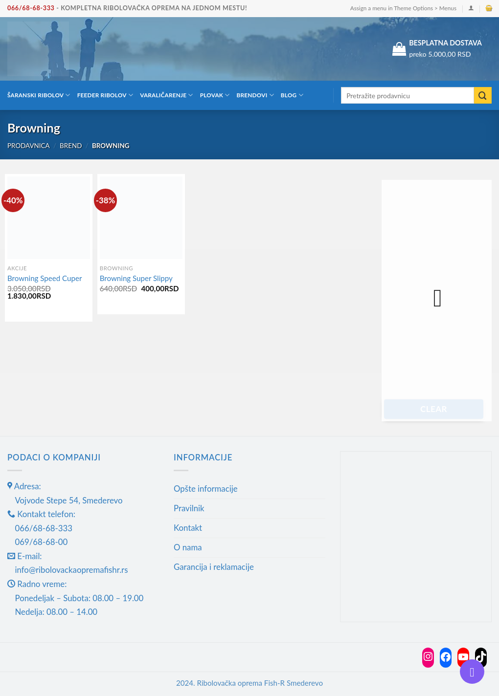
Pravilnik (189, 508)
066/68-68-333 (31, 8)
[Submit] (483, 95)
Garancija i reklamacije (214, 567)
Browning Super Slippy (136, 278)
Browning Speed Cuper (44, 278)
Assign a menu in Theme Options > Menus (403, 8)
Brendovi (255, 95)
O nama (188, 547)
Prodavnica (28, 146)
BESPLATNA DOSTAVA (445, 43)
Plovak (215, 95)
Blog (292, 95)
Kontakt (188, 527)
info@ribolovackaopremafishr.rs (71, 570)
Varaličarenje (166, 95)
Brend (71, 146)
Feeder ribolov (105, 95)
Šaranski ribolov (38, 95)
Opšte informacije (206, 488)
